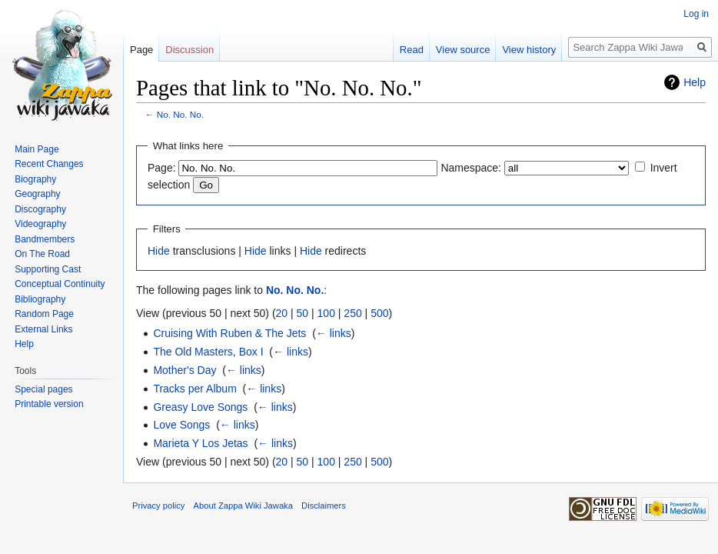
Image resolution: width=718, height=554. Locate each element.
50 (303, 313)
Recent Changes (49, 164)
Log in (696, 13)
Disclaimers (323, 505)
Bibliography (40, 299)
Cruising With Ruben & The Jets (229, 333)
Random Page (44, 314)
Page (141, 49)
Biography (35, 179)
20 (282, 313)
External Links (43, 329)
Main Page (36, 149)
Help (694, 82)
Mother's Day (184, 370)
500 (379, 313)
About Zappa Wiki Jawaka (243, 505)
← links (333, 333)
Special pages (43, 389)
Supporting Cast (48, 269)
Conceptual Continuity (60, 284)
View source (463, 49)
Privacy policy (158, 505)
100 (326, 313)
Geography (37, 194)
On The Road (42, 254)
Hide (159, 251)
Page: (162, 168)
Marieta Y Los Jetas (200, 443)
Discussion (189, 49)
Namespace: (470, 168)
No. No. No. (180, 114)
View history (529, 49)
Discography (40, 209)
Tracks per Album (194, 388)
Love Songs (181, 425)
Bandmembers (45, 239)
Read (412, 49)
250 (352, 313)
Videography (40, 224)
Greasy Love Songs (200, 407)
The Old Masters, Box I (208, 351)
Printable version (49, 404)
